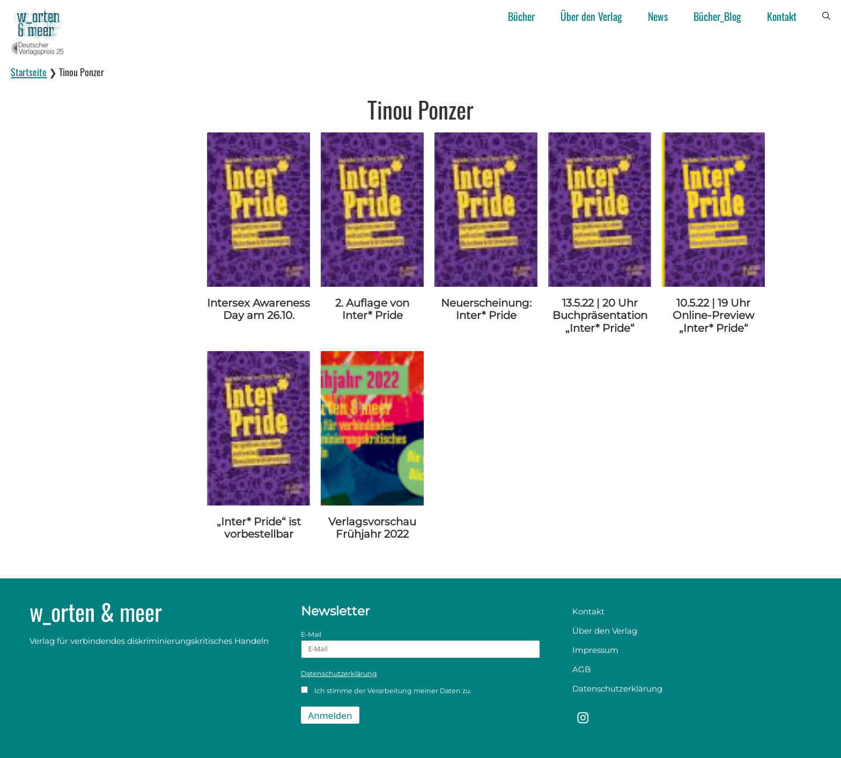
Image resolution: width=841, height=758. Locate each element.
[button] (826, 16)
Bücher (521, 16)
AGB (581, 669)
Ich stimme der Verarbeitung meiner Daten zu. (386, 690)
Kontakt (781, 16)
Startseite (29, 72)
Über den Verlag (591, 16)
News (658, 16)
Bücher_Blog (717, 16)
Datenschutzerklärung (339, 674)
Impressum (595, 650)
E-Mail (420, 644)
